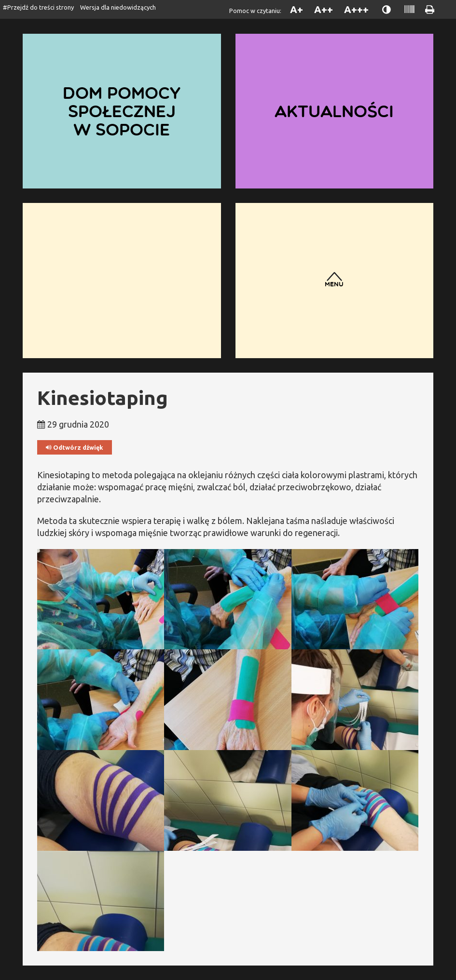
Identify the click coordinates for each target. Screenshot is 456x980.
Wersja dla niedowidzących (118, 7)
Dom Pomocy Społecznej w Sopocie (121, 111)
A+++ (356, 9)
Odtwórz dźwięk (74, 447)
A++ (323, 9)
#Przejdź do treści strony (38, 7)
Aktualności (334, 111)
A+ (296, 9)
